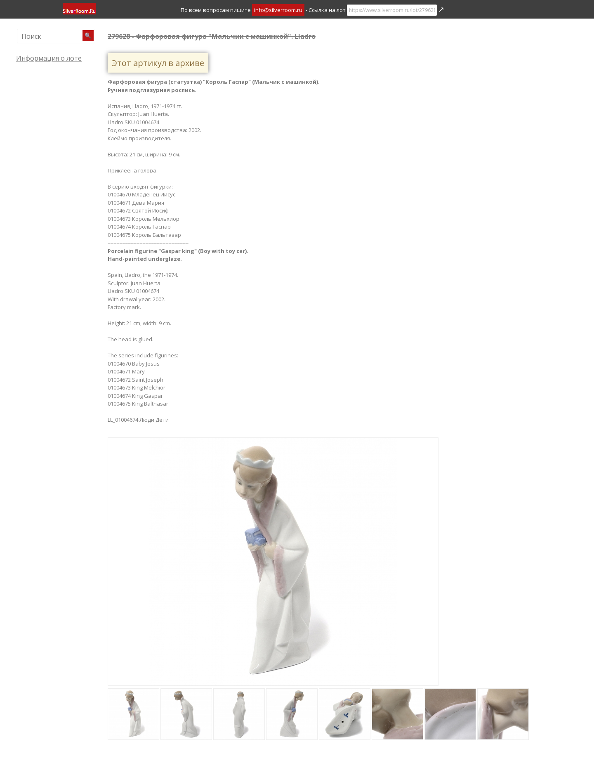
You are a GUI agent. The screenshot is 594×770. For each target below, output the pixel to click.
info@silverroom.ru (278, 10)
